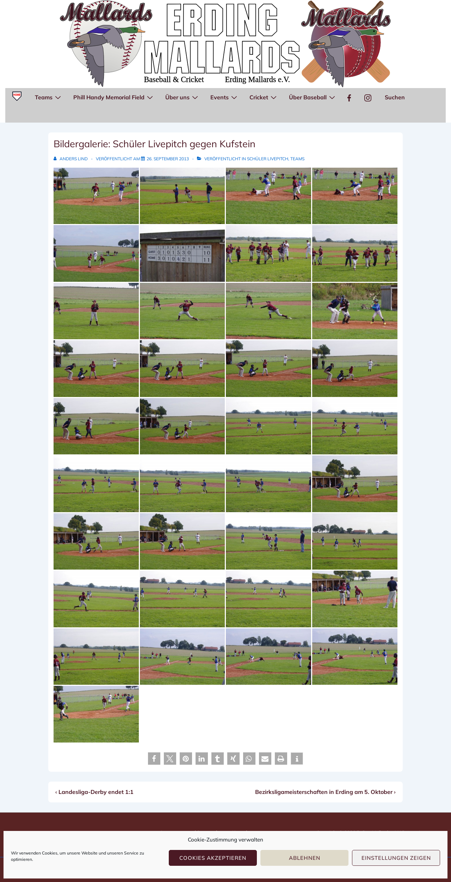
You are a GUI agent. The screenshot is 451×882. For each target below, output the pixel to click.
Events (224, 97)
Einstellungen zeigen (396, 858)
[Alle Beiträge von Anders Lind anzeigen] (71, 158)
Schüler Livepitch (267, 158)
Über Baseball (313, 97)
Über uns (182, 97)
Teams (49, 97)
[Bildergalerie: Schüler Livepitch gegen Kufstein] (168, 158)
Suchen (395, 97)
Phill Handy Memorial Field (114, 97)
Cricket (263, 97)
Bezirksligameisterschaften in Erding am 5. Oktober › (325, 791)
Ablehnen (304, 858)
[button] (154, 758)
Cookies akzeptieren (212, 858)
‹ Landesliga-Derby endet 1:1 (94, 791)
